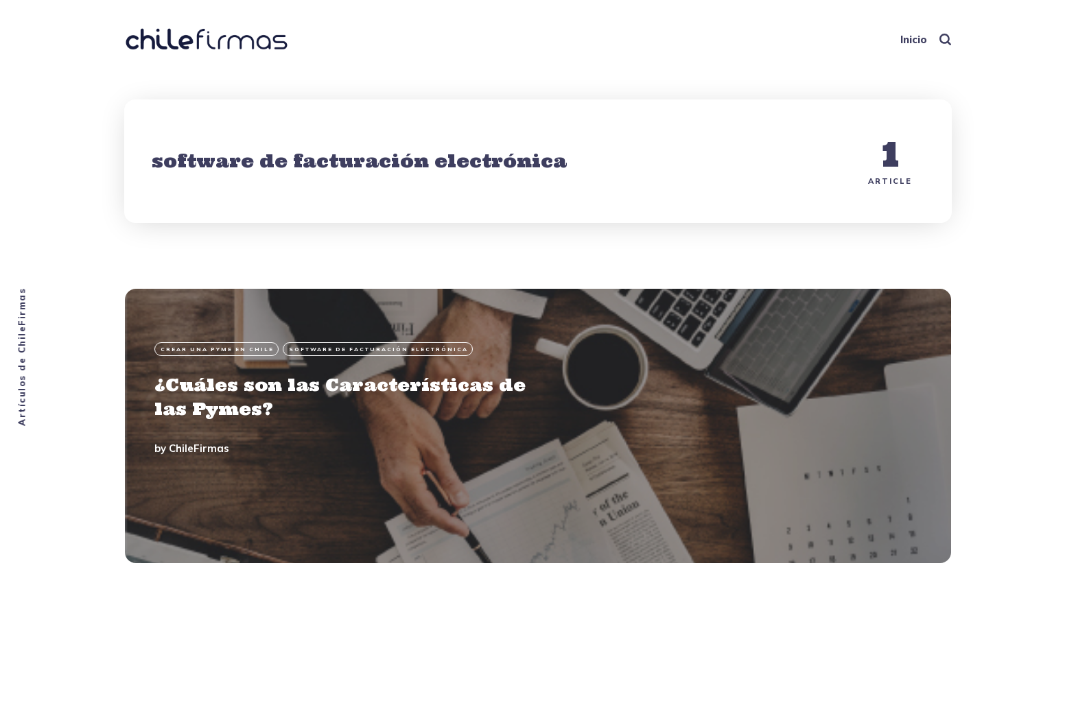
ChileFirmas (199, 448)
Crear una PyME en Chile (217, 349)
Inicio (913, 39)
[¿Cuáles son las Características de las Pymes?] (538, 426)
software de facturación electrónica (378, 349)
